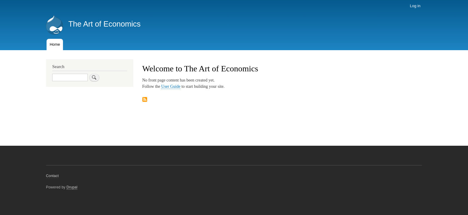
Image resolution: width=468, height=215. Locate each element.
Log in (415, 6)
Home (55, 44)
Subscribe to (144, 100)
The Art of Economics (104, 24)
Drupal (72, 187)
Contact (52, 176)
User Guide (170, 86)
